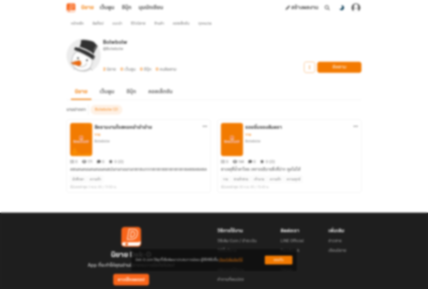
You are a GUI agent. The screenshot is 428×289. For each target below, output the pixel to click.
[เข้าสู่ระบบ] (355, 7)
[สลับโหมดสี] (341, 7)
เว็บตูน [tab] (107, 7)
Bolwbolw (102, 131)
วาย (97, 124)
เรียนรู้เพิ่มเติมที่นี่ (231, 260)
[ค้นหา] (327, 7)
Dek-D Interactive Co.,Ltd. (194, 282)
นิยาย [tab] (87, 7)
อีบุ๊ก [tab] (126, 7)
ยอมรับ (279, 260)
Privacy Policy (254, 282)
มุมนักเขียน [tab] (151, 7)
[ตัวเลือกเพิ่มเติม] (205, 116)
